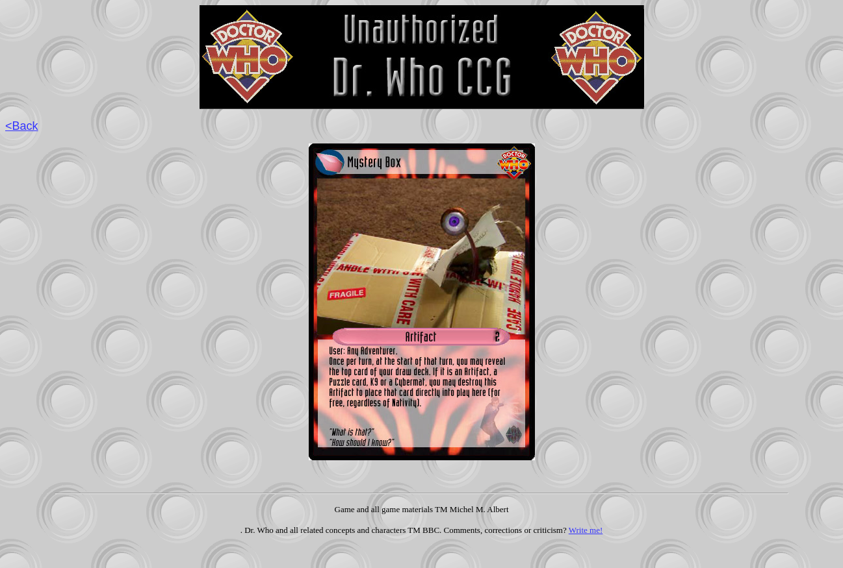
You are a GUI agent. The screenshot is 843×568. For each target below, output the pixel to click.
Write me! (586, 530)
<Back (21, 125)
